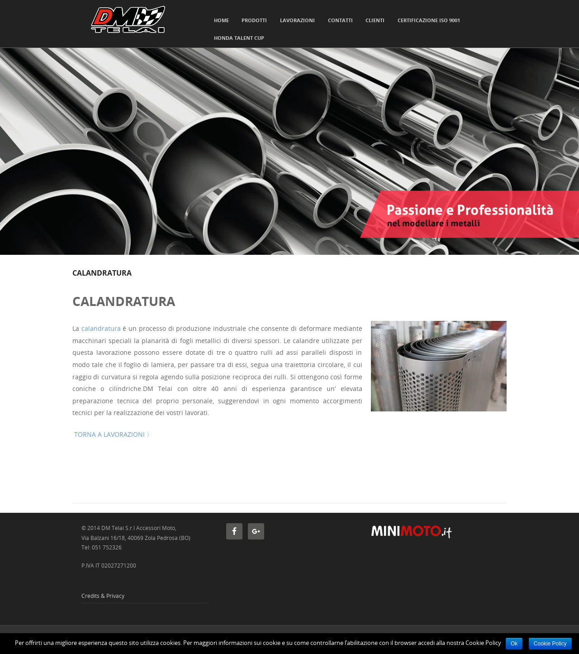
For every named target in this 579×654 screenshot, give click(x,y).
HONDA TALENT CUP (239, 37)
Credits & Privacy (102, 595)
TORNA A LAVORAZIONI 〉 (112, 434)
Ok (514, 643)
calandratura (101, 328)
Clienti (374, 20)
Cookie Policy (550, 643)
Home (221, 20)
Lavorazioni (297, 20)
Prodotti (254, 20)
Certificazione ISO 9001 (429, 20)
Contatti (340, 20)
